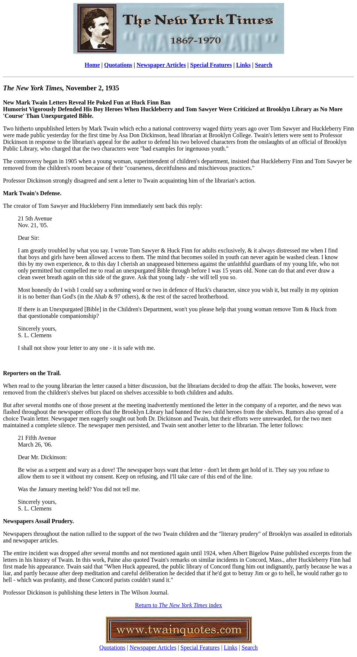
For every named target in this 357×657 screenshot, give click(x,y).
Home (92, 65)
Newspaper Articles (161, 65)
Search (264, 65)
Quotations (118, 65)
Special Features (211, 65)
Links (243, 65)
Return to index (178, 605)
